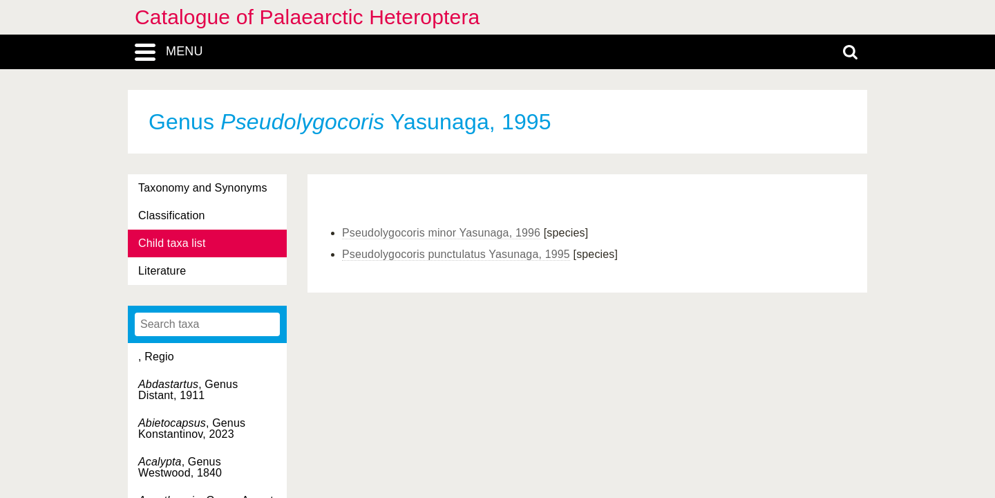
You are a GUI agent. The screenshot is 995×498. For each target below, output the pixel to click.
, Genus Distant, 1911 (188, 389)
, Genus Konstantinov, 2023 (191, 428)
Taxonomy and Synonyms (202, 188)
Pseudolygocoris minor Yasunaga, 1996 (441, 233)
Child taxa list (172, 243)
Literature (162, 271)
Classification (171, 215)
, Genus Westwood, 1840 (180, 467)
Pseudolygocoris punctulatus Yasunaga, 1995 (456, 254)
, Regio (156, 356)
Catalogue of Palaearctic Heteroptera (307, 17)
